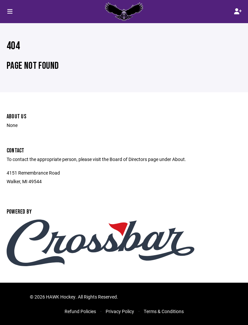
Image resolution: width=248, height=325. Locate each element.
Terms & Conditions (164, 311)
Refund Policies (80, 311)
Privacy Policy (120, 311)
